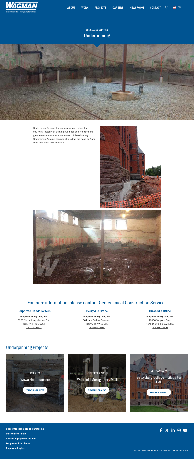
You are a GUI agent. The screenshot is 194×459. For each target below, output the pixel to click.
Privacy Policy (180, 450)
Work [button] (85, 7)
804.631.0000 (160, 327)
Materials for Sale (16, 433)
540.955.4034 (97, 327)
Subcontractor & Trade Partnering (25, 429)
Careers (117, 7)
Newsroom (137, 7)
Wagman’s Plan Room (18, 443)
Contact (155, 7)
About (71, 7)
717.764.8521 (34, 327)
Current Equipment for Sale (21, 438)
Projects (100, 7)
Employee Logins (15, 448)
